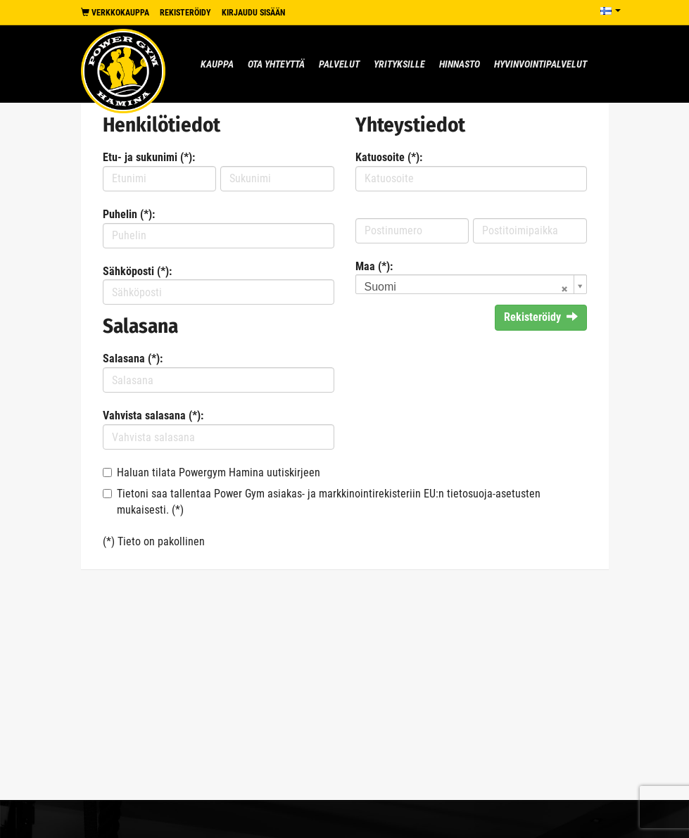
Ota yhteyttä (276, 64)
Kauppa (217, 64)
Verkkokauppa (115, 13)
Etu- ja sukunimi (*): (149, 157)
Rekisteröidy (185, 13)
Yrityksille (399, 64)
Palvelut (339, 64)
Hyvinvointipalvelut (540, 64)
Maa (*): (374, 266)
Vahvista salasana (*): (153, 415)
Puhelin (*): (129, 214)
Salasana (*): (133, 358)
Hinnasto (459, 64)
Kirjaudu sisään (253, 13)
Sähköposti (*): (137, 271)
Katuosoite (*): (388, 157)
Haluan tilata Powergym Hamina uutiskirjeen (218, 472)
